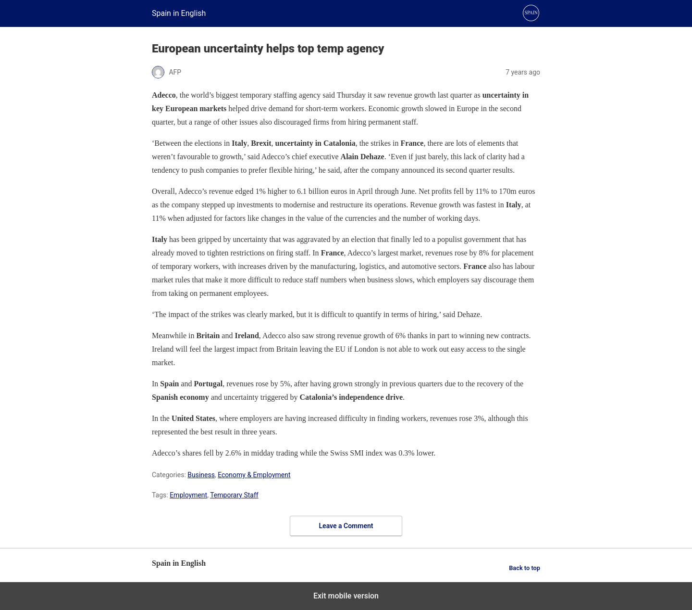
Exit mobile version (346, 595)
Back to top (524, 568)
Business (201, 475)
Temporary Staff (234, 495)
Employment (188, 495)
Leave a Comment (346, 526)
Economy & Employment (254, 475)
